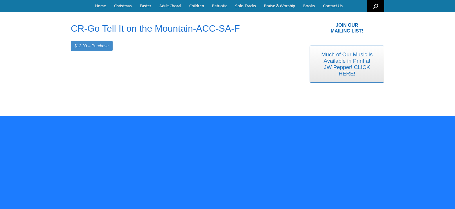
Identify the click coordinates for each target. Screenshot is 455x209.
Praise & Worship (279, 5)
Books (309, 5)
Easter (145, 5)
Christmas (123, 5)
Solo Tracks (245, 5)
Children (196, 5)
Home (100, 5)
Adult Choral (170, 5)
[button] (375, 6)
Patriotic (219, 5)
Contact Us (333, 5)
